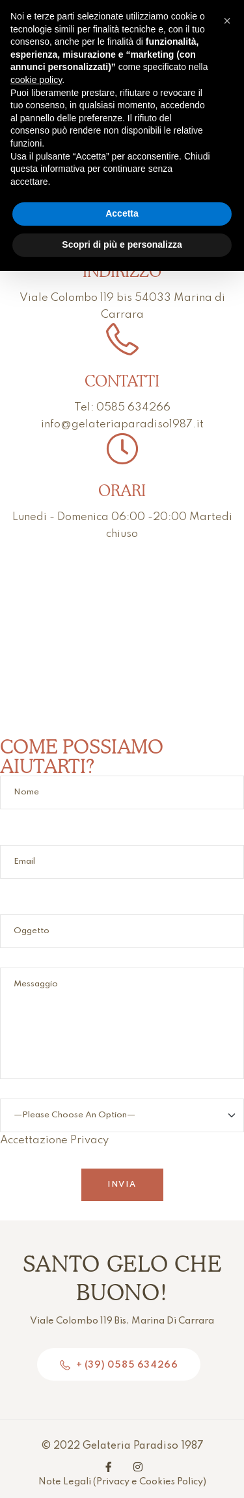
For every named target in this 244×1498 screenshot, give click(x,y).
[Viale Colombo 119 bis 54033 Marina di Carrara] (122, 639)
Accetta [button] (122, 213)
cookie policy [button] (36, 80)
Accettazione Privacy (122, 1127)
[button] (227, 20)
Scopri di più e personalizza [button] (122, 244)
